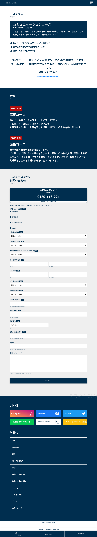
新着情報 (17, 451)
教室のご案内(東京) (23, 482)
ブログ (16, 512)
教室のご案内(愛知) (23, 489)
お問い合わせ (20, 520)
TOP (14, 443)
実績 (14, 474)
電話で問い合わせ (48, 534)
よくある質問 (20, 505)
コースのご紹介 (21, 466)
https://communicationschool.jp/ (48, 76)
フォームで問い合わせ (16, 534)
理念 (14, 459)
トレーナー (18, 497)
